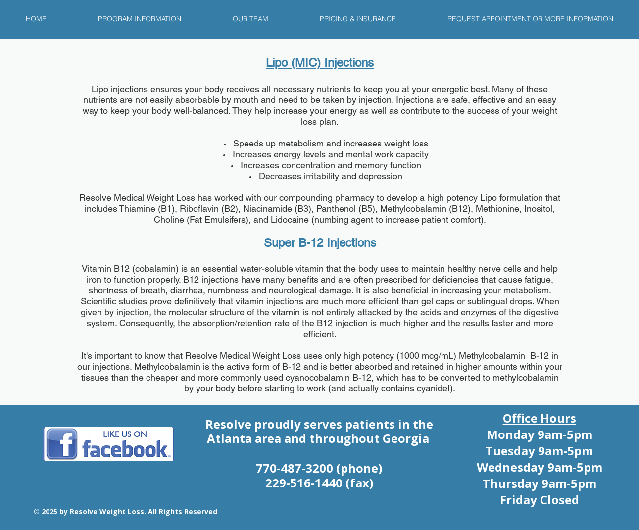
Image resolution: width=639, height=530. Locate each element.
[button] (139, 19)
